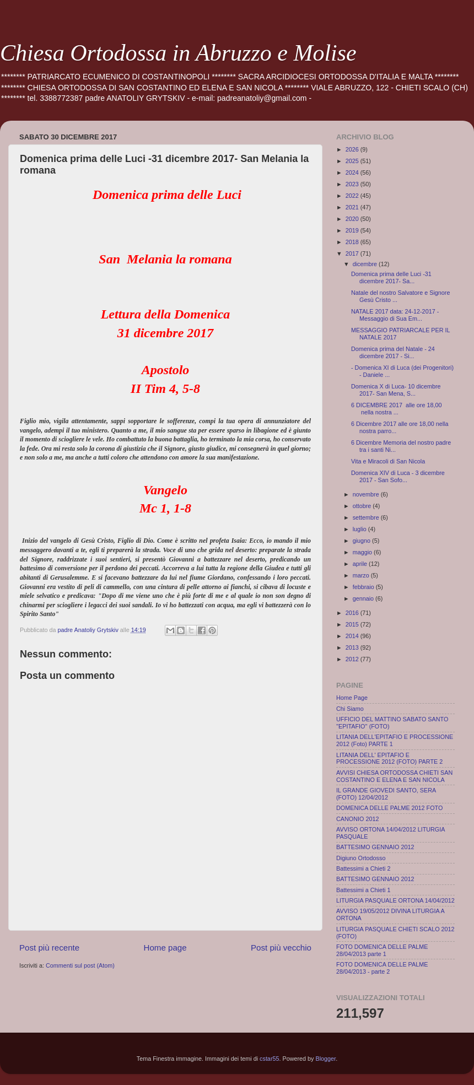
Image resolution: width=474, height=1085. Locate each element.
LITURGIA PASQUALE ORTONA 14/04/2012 (395, 900)
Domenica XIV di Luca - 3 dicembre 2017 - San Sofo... (398, 476)
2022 (353, 195)
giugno (362, 540)
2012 (353, 659)
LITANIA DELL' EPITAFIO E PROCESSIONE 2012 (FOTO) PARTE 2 (389, 758)
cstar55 (269, 1058)
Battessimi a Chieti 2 (363, 868)
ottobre (363, 506)
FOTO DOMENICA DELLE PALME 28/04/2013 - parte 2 (382, 968)
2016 (353, 612)
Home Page (352, 697)
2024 (353, 172)
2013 (353, 647)
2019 (353, 230)
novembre (367, 494)
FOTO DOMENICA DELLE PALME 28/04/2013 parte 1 (382, 950)
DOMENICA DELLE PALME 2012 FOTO (389, 808)
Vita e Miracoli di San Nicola (388, 461)
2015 (353, 624)
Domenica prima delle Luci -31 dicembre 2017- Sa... (391, 277)
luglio (360, 529)
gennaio (364, 598)
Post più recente (49, 947)
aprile (361, 563)
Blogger (326, 1058)
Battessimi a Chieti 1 (363, 890)
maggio (363, 552)
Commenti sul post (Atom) (80, 965)
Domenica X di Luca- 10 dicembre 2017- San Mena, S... (396, 390)
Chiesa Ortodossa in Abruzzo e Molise (178, 53)
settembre (367, 517)
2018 (353, 242)
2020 (353, 218)
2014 (353, 636)
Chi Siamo (350, 708)
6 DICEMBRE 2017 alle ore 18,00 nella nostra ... (396, 408)
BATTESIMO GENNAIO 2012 (375, 847)
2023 (353, 184)
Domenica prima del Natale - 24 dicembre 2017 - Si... (393, 352)
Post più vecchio (281, 947)
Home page (165, 947)
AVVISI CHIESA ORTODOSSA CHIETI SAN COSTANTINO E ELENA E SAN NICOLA (394, 776)
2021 (353, 207)
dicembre (366, 264)
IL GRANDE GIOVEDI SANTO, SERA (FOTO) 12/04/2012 (386, 794)
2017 (353, 253)
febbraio (364, 587)
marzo (362, 575)
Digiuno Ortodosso (360, 858)
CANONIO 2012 (357, 819)
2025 (353, 161)
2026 (353, 149)
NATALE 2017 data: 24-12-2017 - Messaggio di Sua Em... (395, 315)
